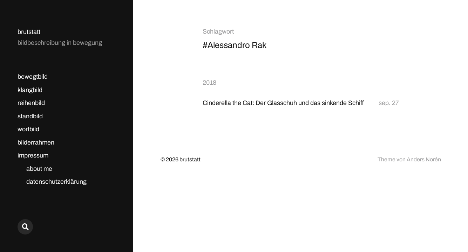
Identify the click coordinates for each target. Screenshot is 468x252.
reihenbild (31, 102)
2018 (209, 82)
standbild (30, 116)
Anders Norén (424, 159)
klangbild (30, 89)
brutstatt (29, 31)
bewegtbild (33, 76)
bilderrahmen (36, 142)
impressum (33, 155)
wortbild (28, 129)
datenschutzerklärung (56, 181)
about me (39, 168)
